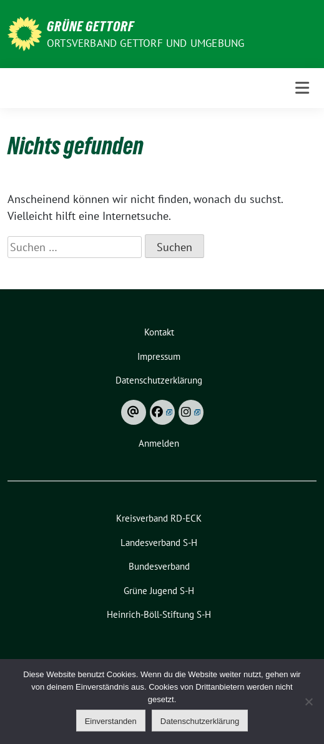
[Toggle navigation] (302, 87)
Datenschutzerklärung (199, 721)
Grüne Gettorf (90, 26)
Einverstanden (111, 721)
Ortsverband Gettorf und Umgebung (145, 43)
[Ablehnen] (308, 701)
